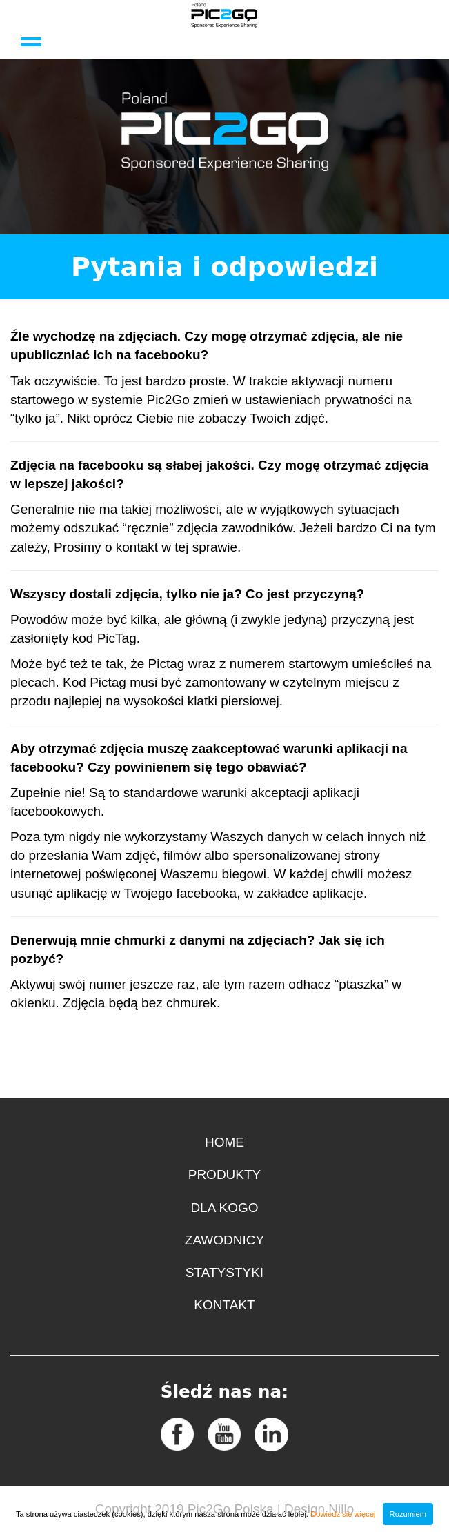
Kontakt (224, 1305)
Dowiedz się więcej (343, 1514)
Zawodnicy (224, 1240)
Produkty (224, 1174)
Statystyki (224, 1272)
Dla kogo (224, 1207)
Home (224, 1142)
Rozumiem (408, 1514)
